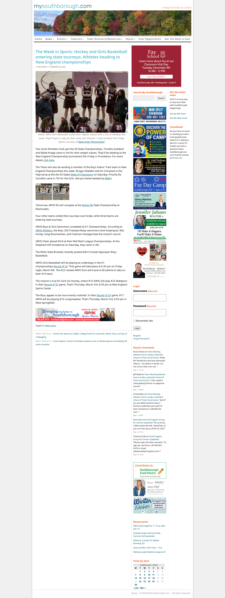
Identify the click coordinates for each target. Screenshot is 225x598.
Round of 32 (61, 266)
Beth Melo (42, 66)
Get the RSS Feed (177, 113)
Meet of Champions (82, 174)
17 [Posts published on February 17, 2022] (149, 578)
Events (61, 38)
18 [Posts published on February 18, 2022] (153, 578)
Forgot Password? (141, 338)
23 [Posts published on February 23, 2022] (144, 581)
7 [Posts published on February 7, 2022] (135, 574)
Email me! (177, 157)
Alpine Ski (87, 205)
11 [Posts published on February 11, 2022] (153, 574)
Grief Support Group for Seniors (149, 421)
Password (144, 306)
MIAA (107, 178)
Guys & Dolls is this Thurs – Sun (147, 547)
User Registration (150, 38)
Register (137, 335)
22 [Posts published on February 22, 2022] (140, 581)
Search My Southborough (148, 92)
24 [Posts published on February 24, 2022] (149, 581)
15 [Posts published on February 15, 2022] (140, 578)
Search (161, 98)
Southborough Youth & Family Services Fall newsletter (146, 534)
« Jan (136, 587)
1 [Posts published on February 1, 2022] (140, 571)
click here (49, 160)
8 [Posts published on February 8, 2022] (140, 574)
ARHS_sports (50, 325)
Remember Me (144, 320)
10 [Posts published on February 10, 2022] (149, 574)
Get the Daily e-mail (177, 38)
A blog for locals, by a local (176, 7)
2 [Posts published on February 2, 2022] (144, 571)
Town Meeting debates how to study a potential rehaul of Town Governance (148, 354)
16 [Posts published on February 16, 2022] (144, 578)
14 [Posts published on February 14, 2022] (136, 578)
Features (76, 38)
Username (145, 291)
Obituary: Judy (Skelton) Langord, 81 (149, 552)
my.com (63, 5)
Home (38, 38)
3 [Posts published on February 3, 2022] (149, 571)
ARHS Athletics (44, 230)
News (48, 38)
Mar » (143, 587)
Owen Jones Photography (91, 141)
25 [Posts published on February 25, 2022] (153, 581)
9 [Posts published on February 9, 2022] (144, 574)
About (130, 38)
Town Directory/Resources (104, 38)
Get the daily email (178, 118)
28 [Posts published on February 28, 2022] (136, 584)
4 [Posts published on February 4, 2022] (153, 571)
